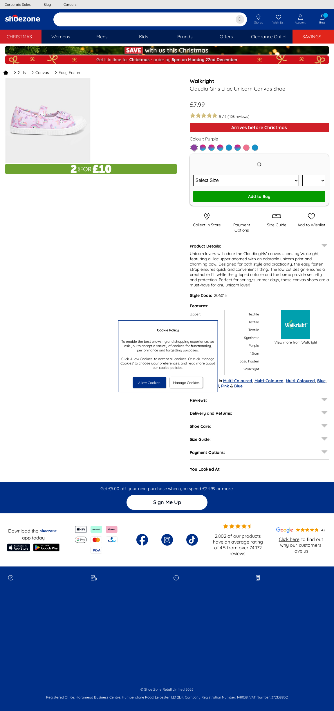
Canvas (40, 72)
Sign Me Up (167, 502)
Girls (19, 72)
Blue (321, 380)
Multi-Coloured (237, 380)
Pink (225, 386)
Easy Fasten (68, 72)
